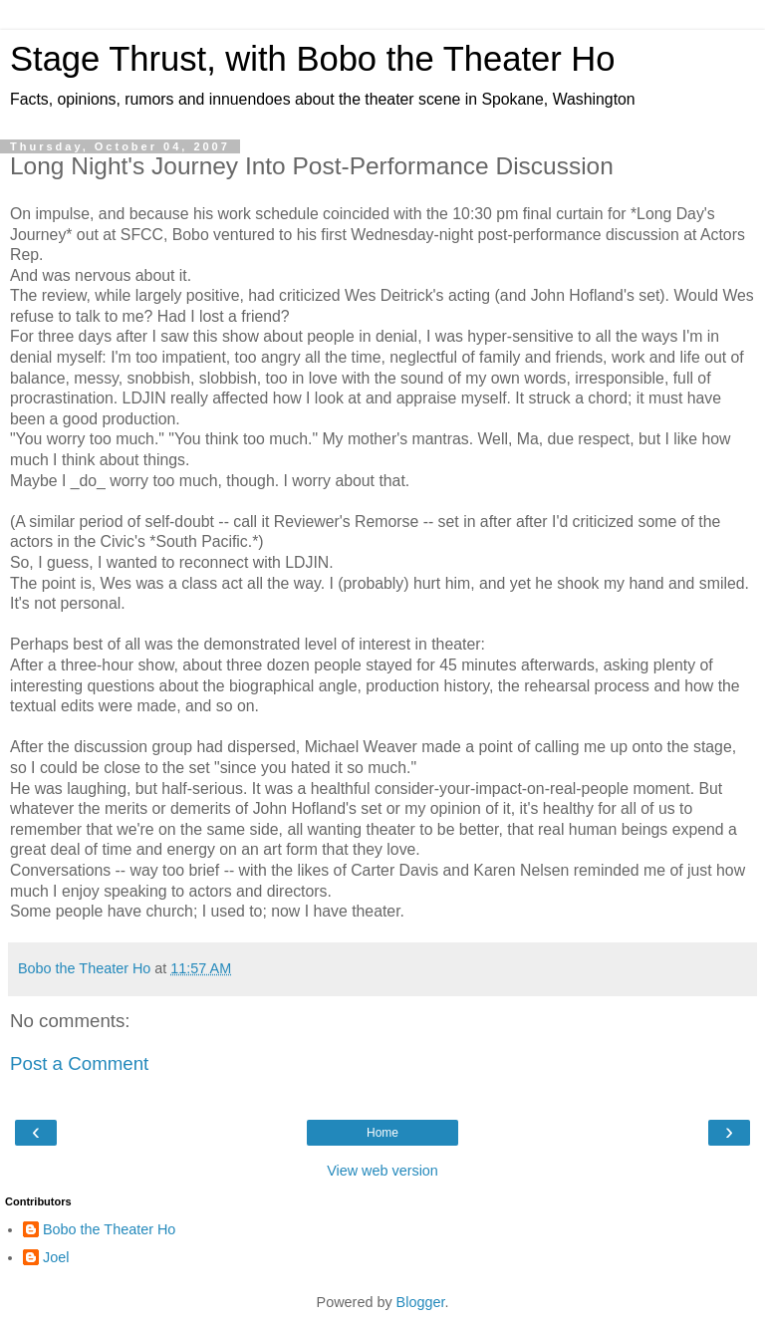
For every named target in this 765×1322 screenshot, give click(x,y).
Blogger (420, 1302)
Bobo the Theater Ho (109, 1229)
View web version (382, 1171)
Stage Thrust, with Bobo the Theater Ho (313, 59)
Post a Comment (79, 1063)
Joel (56, 1257)
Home (382, 1133)
